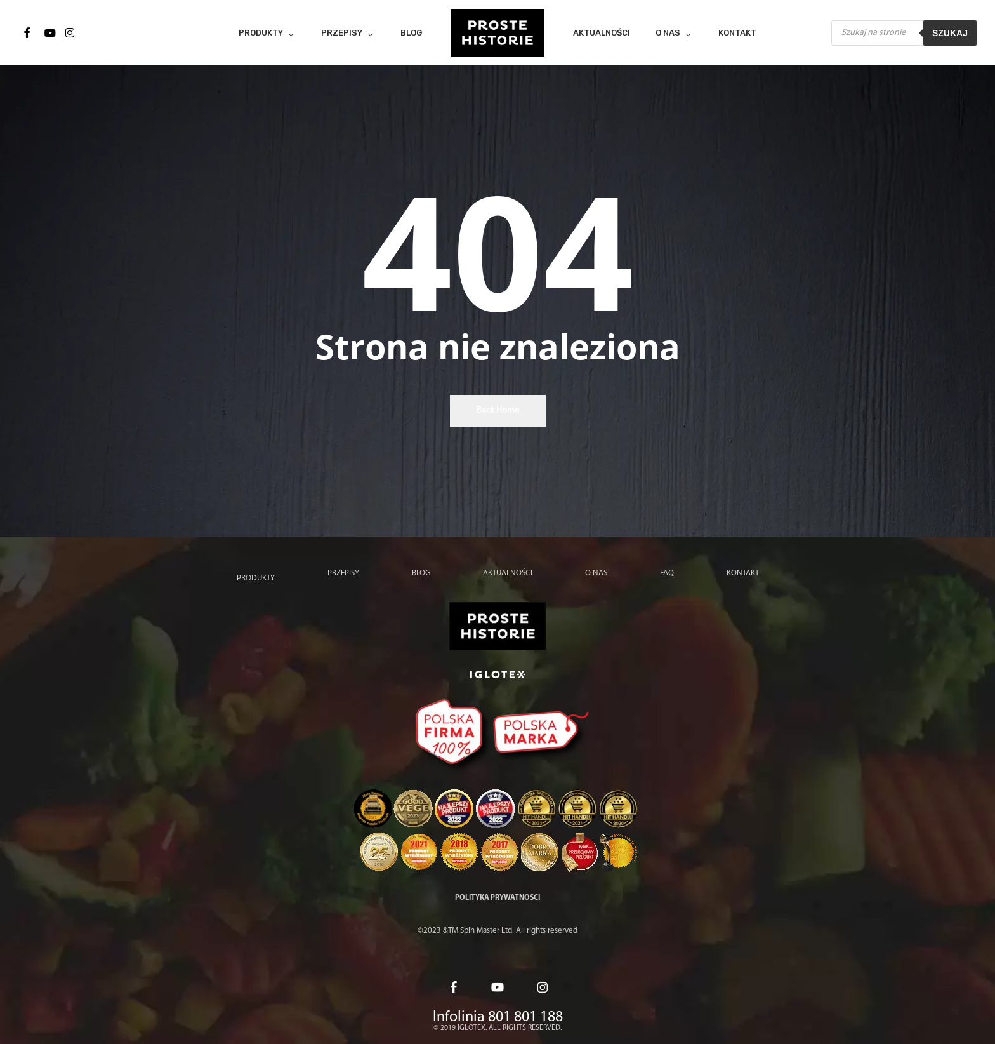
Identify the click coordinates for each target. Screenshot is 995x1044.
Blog (421, 573)
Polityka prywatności (497, 898)
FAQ (667, 573)
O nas (596, 573)
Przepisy (343, 573)
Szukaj (950, 33)
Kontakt (743, 573)
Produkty (256, 578)
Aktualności (507, 573)
